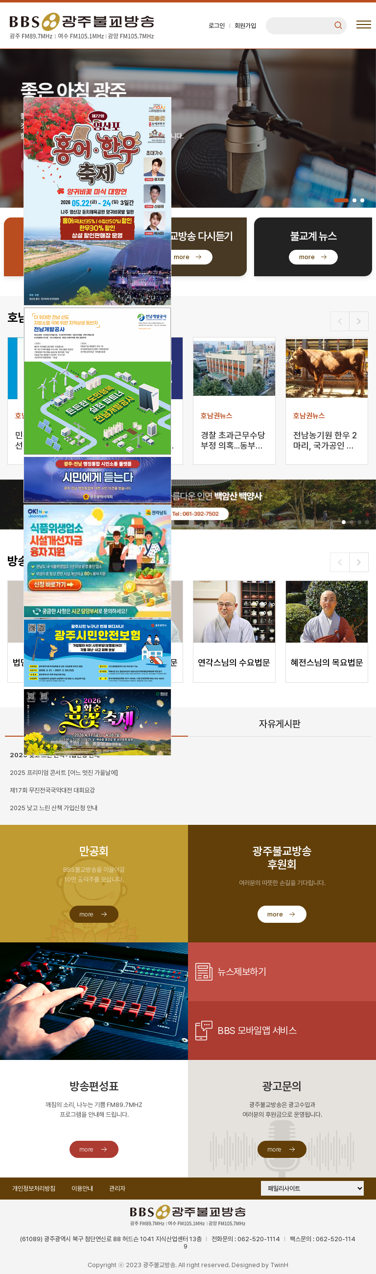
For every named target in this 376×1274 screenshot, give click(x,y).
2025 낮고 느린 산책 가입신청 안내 (53, 808)
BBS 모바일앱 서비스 (256, 1030)
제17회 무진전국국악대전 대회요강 (52, 790)
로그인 (217, 25)
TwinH (279, 1265)
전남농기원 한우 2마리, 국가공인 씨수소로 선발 (325, 441)
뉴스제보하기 (241, 972)
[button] (341, 200)
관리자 (117, 1188)
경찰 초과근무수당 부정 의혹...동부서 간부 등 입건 (233, 441)
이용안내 (82, 1188)
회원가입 (245, 25)
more (181, 257)
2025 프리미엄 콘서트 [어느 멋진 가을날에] (64, 772)
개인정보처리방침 (33, 1188)
